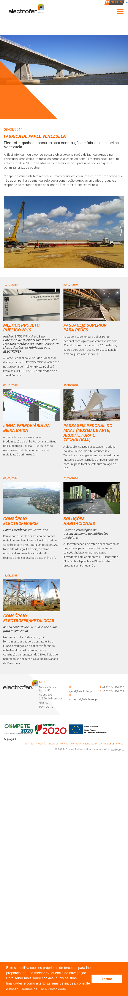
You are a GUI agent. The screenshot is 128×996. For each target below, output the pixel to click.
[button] (20, 989)
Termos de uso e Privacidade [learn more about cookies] (43, 989)
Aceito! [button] (106, 979)
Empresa (29, 744)
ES (121, 2)
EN (112, 2)
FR (116, 2)
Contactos (76, 744)
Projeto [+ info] (10, 739)
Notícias (64, 744)
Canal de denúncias (112, 744)
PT (107, 2)
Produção (41, 744)
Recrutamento (91, 744)
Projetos (53, 744)
